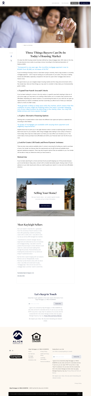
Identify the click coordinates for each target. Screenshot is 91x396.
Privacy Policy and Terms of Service (52, 315)
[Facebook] (10, 350)
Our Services (55, 3)
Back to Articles (28, 45)
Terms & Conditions (45, 361)
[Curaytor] (15, 358)
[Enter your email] (42, 304)
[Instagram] (12, 350)
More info (69, 393)
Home (29, 351)
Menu (74, 3)
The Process (65, 3)
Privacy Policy (43, 351)
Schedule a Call (32, 360)
